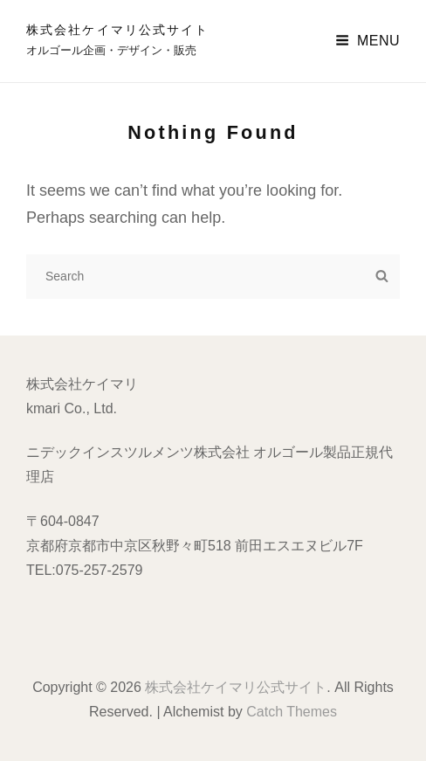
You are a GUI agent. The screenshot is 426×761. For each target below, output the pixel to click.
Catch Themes (291, 711)
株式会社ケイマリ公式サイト (117, 30)
